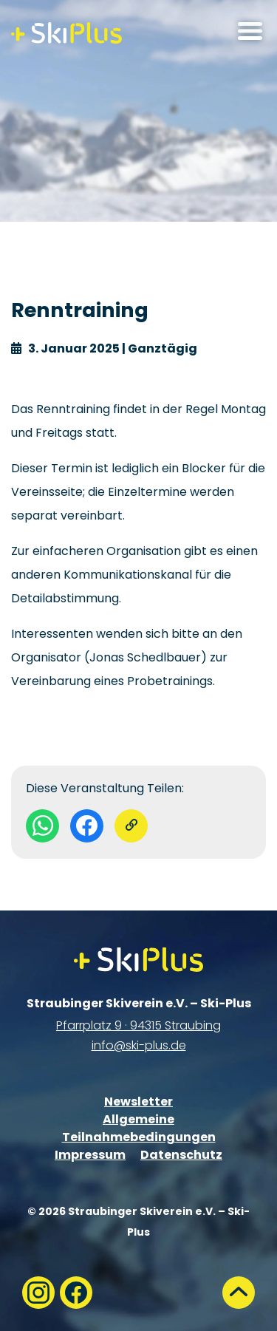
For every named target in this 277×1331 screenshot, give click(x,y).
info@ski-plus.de (139, 1045)
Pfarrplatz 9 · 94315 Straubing (138, 1025)
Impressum (90, 1154)
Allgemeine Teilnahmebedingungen (139, 1128)
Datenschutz (181, 1154)
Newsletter (138, 1101)
